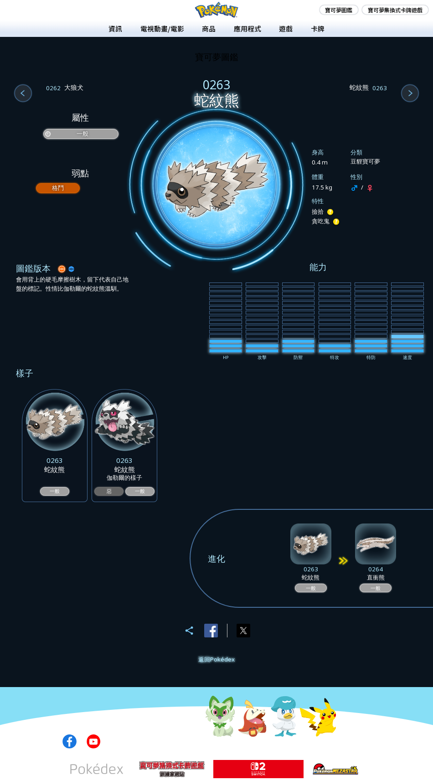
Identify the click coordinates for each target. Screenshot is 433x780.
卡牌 (318, 28)
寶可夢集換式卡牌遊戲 (395, 10)
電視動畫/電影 (162, 28)
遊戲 (286, 28)
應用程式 (247, 28)
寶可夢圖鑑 (338, 10)
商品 (209, 28)
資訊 (115, 28)
